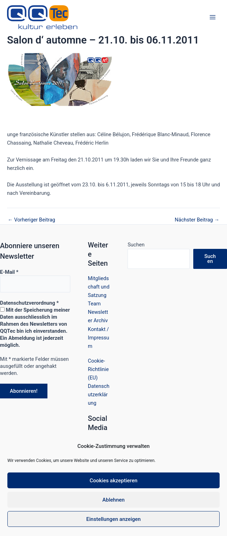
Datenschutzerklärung (98, 394)
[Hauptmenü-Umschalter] (212, 17)
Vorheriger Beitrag (31, 220)
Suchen (136, 244)
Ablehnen (113, 500)
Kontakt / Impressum (98, 337)
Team (94, 303)
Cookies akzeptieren (113, 480)
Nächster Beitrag (197, 220)
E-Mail (9, 272)
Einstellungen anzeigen (113, 519)
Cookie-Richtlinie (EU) (98, 369)
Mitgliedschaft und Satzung (98, 286)
